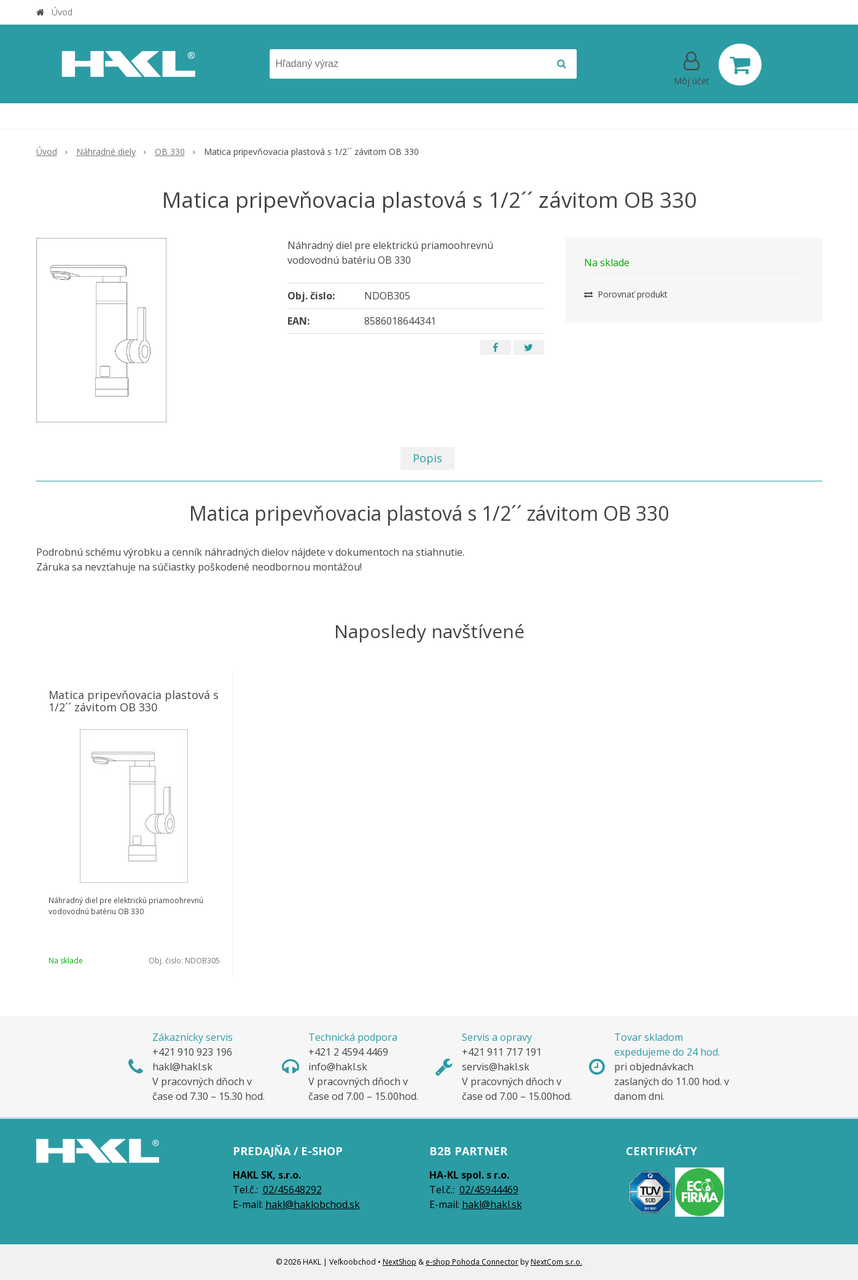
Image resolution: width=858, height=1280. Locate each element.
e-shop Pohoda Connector (472, 1262)
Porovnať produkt (626, 294)
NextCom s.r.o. (556, 1262)
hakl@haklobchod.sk (312, 1204)
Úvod (62, 12)
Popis (427, 458)
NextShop (399, 1262)
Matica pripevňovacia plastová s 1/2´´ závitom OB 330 (134, 700)
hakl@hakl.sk (492, 1204)
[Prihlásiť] (691, 67)
